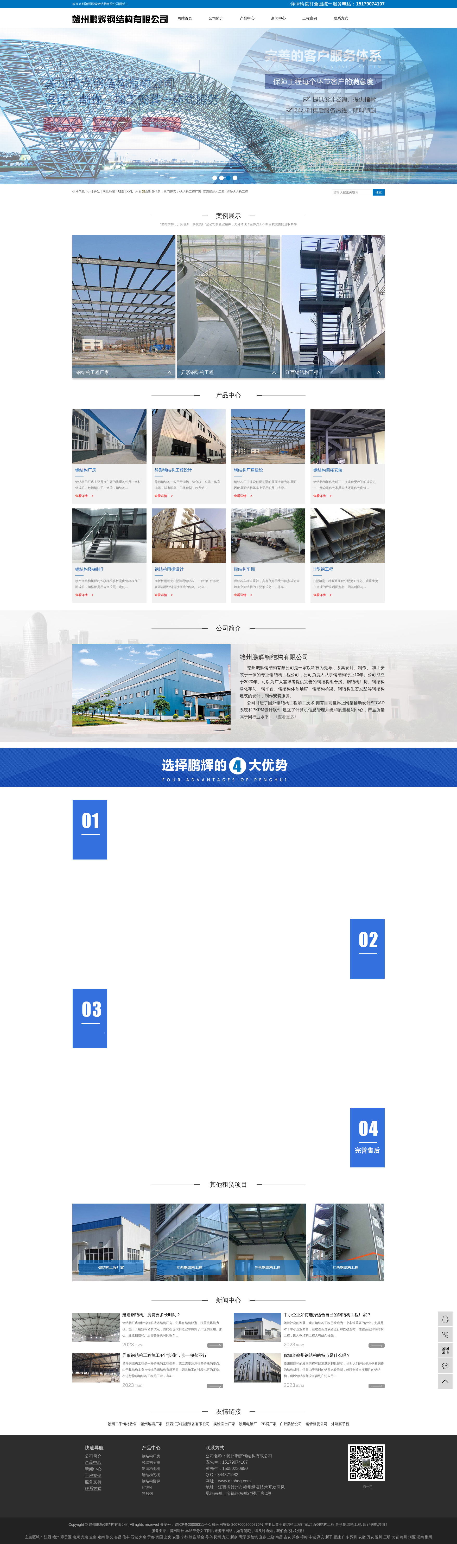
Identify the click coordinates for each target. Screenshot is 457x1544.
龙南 (84, 1537)
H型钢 (147, 1487)
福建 (337, 1537)
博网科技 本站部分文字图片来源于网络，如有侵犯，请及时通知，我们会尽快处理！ (238, 1531)
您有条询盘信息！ (149, 191)
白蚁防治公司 (291, 1424)
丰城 (312, 1537)
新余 (234, 1537)
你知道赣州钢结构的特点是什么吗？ (317, 1355)
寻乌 (209, 1537)
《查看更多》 (286, 717)
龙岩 (395, 1537)
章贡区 (66, 1537)
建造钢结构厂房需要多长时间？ (151, 1315)
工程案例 (309, 18)
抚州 (217, 1537)
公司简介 (216, 18)
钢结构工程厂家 (190, 191)
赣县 (192, 1537)
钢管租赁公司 (316, 1424)
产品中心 (247, 18)
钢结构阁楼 (151, 1475)
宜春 (262, 1537)
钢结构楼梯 (151, 1481)
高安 (320, 1537)
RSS (120, 191)
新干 (329, 1537)
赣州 (56, 1537)
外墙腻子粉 (340, 1424)
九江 (225, 1537)
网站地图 (109, 191)
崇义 (109, 1537)
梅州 (403, 1537)
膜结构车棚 (151, 1462)
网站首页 (184, 18)
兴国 (159, 1537)
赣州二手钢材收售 (122, 1424)
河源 (412, 1537)
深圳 (353, 1537)
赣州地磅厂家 (151, 1424)
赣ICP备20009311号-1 (193, 1524)
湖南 (420, 1537)
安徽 (362, 1537)
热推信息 (78, 191)
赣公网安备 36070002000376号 (237, 1524)
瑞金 (200, 1537)
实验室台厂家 (224, 1424)
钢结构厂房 (151, 1456)
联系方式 (341, 18)
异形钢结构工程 (237, 191)
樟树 (304, 1537)
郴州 (428, 1537)
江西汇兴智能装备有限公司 (188, 1424)
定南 (101, 1537)
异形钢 (147, 1493)
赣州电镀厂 (248, 1424)
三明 (387, 1537)
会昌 (118, 1537)
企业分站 (93, 191)
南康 (76, 1537)
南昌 (279, 1537)
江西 (47, 1537)
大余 (142, 1537)
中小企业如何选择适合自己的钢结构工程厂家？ (327, 1315)
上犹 (167, 1537)
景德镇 (252, 1537)
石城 (134, 1537)
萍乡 (295, 1537)
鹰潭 (242, 1537)
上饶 (271, 1537)
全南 (93, 1537)
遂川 (378, 1537)
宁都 (184, 1537)
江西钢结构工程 (214, 191)
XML (129, 191)
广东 (345, 1537)
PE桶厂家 (269, 1424)
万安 (370, 1537)
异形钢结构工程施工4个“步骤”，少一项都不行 (164, 1355)
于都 (151, 1537)
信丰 (126, 1537)
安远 (176, 1537)
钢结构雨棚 (151, 1469)
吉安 (287, 1537)
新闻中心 (278, 18)
